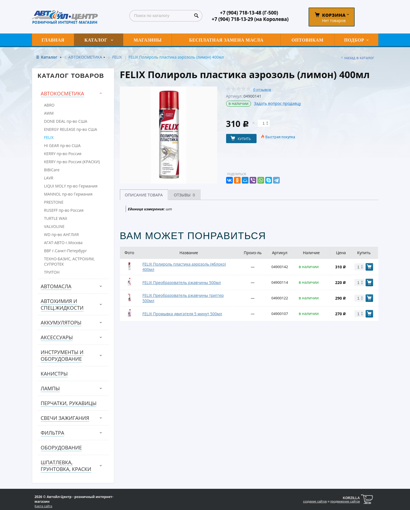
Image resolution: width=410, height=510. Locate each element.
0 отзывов (262, 90)
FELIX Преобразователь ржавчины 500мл (182, 282)
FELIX (117, 57)
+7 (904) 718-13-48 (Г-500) (249, 12)
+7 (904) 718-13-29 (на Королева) (250, 19)
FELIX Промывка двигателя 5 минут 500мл (182, 313)
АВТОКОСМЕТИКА (85, 57)
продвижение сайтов (345, 501)
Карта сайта (43, 506)
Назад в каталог (359, 57)
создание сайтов (315, 501)
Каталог (49, 57)
